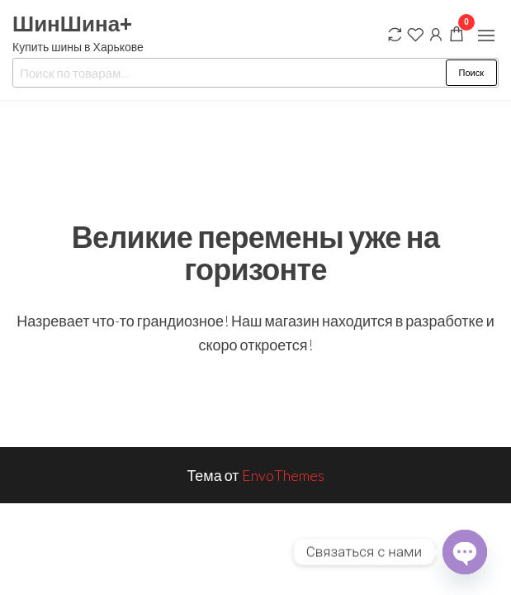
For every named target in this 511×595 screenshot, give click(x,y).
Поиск (471, 72)
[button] (486, 35)
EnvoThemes (283, 475)
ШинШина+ (72, 23)
